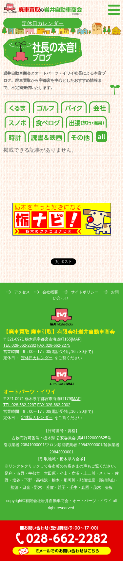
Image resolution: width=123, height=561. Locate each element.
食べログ (48, 120)
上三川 (89, 473)
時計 (15, 135)
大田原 (50, 473)
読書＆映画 (46, 135)
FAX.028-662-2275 (53, 345)
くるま (17, 105)
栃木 (56, 480)
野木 (38, 487)
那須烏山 (107, 480)
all (101, 135)
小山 (64, 473)
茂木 (97, 487)
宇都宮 (34, 473)
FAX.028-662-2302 (53, 405)
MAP (76, 339)
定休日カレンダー (43, 23)
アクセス (22, 292)
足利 (8, 473)
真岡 (85, 487)
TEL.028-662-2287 (19, 405)
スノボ (17, 120)
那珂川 (69, 480)
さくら (105, 473)
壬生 (73, 487)
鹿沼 (75, 473)
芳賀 (50, 487)
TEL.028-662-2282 (19, 345)
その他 (80, 135)
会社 (99, 105)
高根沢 (42, 480)
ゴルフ (45, 105)
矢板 (109, 487)
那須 (14, 487)
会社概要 (50, 292)
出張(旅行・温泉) (86, 120)
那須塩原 (87, 480)
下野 (28, 480)
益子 (62, 487)
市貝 (20, 473)
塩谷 (16, 480)
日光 (26, 487)
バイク (74, 105)
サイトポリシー (84, 292)
